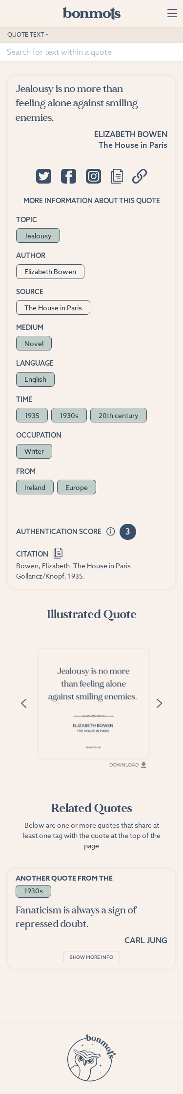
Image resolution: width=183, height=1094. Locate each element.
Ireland (34, 487)
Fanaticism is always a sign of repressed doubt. (76, 917)
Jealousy (38, 235)
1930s (69, 415)
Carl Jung (145, 940)
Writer (34, 451)
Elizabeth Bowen (130, 134)
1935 (32, 415)
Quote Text (25, 34)
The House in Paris (133, 145)
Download (127, 764)
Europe (76, 487)
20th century (119, 415)
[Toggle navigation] (172, 13)
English (35, 379)
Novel (33, 343)
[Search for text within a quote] (91, 52)
